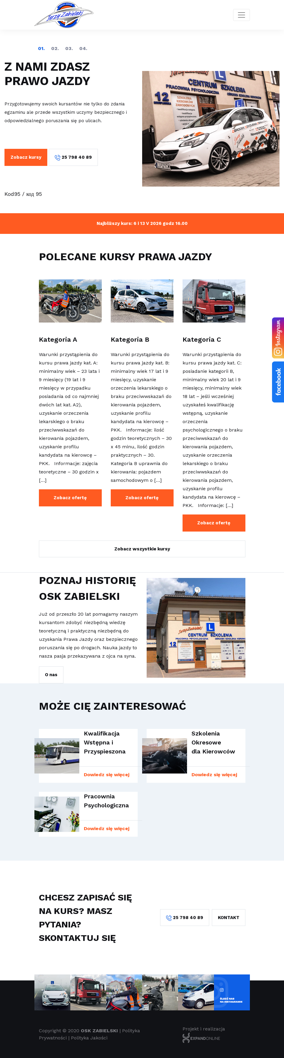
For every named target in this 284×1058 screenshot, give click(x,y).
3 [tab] (69, 48)
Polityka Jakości (89, 1038)
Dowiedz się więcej (106, 774)
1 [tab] (41, 48)
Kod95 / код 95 (23, 194)
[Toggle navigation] (241, 15)
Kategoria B (130, 339)
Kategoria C (202, 339)
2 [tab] (54, 48)
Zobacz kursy (25, 157)
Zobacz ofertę (70, 497)
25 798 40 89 (73, 158)
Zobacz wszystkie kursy (142, 549)
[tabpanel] (142, 129)
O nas (51, 674)
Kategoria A (58, 339)
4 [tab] (83, 48)
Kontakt (228, 917)
